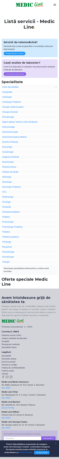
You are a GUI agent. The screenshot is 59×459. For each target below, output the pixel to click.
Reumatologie (8, 251)
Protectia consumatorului (12, 326)
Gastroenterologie (10, 132)
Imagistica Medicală (10, 157)
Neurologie (7, 182)
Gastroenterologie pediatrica (14, 137)
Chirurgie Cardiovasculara (12, 107)
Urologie (6, 261)
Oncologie (6, 202)
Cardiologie (7, 97)
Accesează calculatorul (15, 74)
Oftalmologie (7, 197)
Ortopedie (6, 207)
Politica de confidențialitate (13, 367)
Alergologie (7, 92)
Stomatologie (8, 256)
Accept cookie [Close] (41, 452)
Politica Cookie (25, 452)
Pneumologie (8, 222)
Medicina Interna (9, 167)
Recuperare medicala (11, 344)
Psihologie (6, 241)
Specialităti (6, 355)
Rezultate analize (9, 358)
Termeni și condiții (9, 364)
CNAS (29, 326)
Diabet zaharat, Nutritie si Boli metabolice (20, 122)
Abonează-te (48, 438)
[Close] (55, 443)
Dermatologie (8, 117)
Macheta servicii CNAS (11, 335)
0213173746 (8, 408)
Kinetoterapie (8, 162)
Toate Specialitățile (29, 87)
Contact (5, 373)
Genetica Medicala (10, 142)
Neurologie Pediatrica (11, 187)
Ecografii (5, 341)
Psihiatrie (6, 231)
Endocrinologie (8, 127)
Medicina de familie (10, 172)
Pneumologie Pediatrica (12, 227)
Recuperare (7, 246)
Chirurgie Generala (10, 112)
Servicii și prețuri (8, 361)
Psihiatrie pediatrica (10, 236)
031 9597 (6, 388)
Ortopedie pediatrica (11, 212)
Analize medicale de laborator (14, 338)
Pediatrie (6, 217)
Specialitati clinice (9, 347)
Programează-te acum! (14, 53)
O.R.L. (4, 192)
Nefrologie (6, 177)
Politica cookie (8, 370)
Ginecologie (7, 147)
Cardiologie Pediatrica (11, 102)
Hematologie (7, 152)
